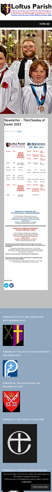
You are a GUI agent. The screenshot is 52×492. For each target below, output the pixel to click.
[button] (44, 24)
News (19, 131)
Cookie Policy (27, 482)
